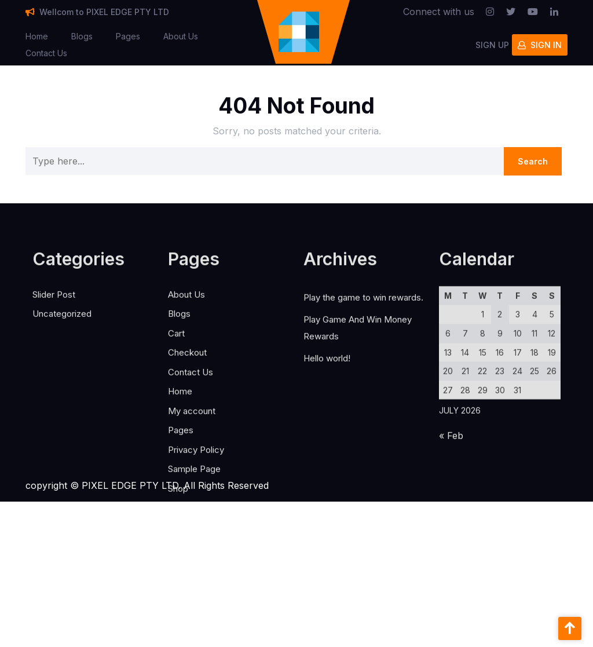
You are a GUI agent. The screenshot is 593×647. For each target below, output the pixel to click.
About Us (180, 34)
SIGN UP (492, 42)
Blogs (82, 34)
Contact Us (46, 51)
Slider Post (53, 353)
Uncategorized (61, 372)
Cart (176, 391)
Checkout (187, 410)
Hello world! (326, 416)
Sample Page (194, 527)
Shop (178, 547)
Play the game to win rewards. (363, 355)
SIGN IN (540, 42)
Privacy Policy (196, 508)
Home (36, 34)
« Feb (451, 494)
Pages (128, 34)
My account (191, 469)
